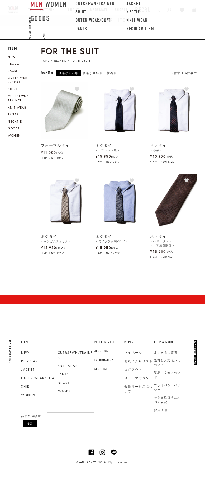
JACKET (28, 369)
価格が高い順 (93, 73)
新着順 (112, 73)
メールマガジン (136, 378)
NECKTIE (65, 383)
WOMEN (28, 395)
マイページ (133, 353)
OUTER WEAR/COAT (38, 378)
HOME (45, 60)
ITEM (123, 20)
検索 (29, 424)
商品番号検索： (32, 416)
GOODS (64, 391)
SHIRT (26, 386)
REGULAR (102, 20)
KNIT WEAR (68, 366)
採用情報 (160, 410)
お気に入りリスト (138, 361)
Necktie (60, 60)
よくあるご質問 (165, 352)
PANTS (63, 374)
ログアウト (133, 369)
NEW (81, 20)
